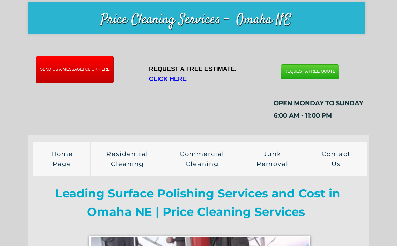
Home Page (62, 159)
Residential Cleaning (127, 159)
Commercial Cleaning (202, 159)
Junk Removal (272, 159)
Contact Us (336, 159)
